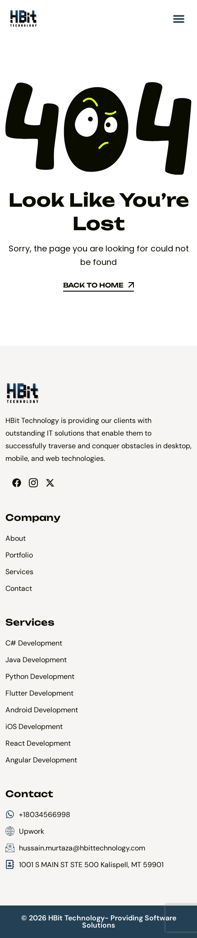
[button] (179, 18)
